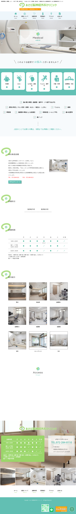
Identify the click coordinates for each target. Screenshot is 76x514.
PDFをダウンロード (15, 182)
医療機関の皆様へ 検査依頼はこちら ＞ (30, 9)
